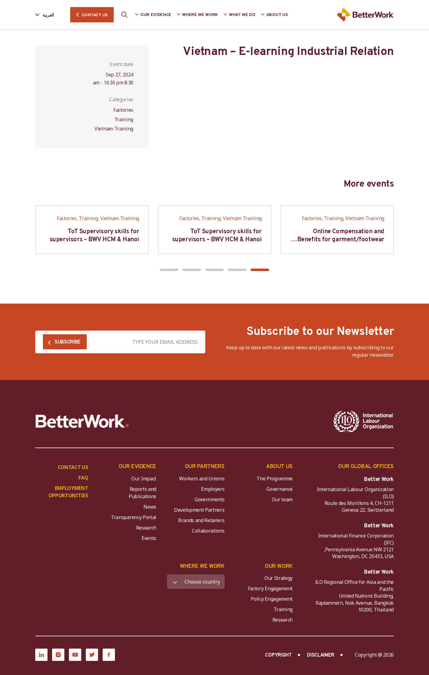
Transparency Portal (133, 517)
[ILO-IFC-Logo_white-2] (363, 421)
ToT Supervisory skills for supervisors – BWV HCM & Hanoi (217, 236)
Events (149, 538)
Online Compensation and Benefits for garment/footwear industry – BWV (340, 240)
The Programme (274, 478)
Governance (279, 489)
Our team (282, 499)
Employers (212, 489)
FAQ (83, 477)
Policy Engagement (271, 598)
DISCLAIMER (320, 655)
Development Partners (199, 509)
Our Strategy (278, 578)
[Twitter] (92, 655)
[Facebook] (109, 655)
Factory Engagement (270, 588)
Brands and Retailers (201, 520)
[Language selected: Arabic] (49, 15)
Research (146, 527)
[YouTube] (75, 655)
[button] (260, 270)
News (149, 506)
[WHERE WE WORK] (196, 581)
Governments (209, 499)
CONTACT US (95, 15)
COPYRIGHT (278, 655)
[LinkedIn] (41, 655)
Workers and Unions (201, 478)
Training (283, 609)
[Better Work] (82, 421)
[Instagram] (58, 655)
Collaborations (208, 530)
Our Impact (143, 478)
